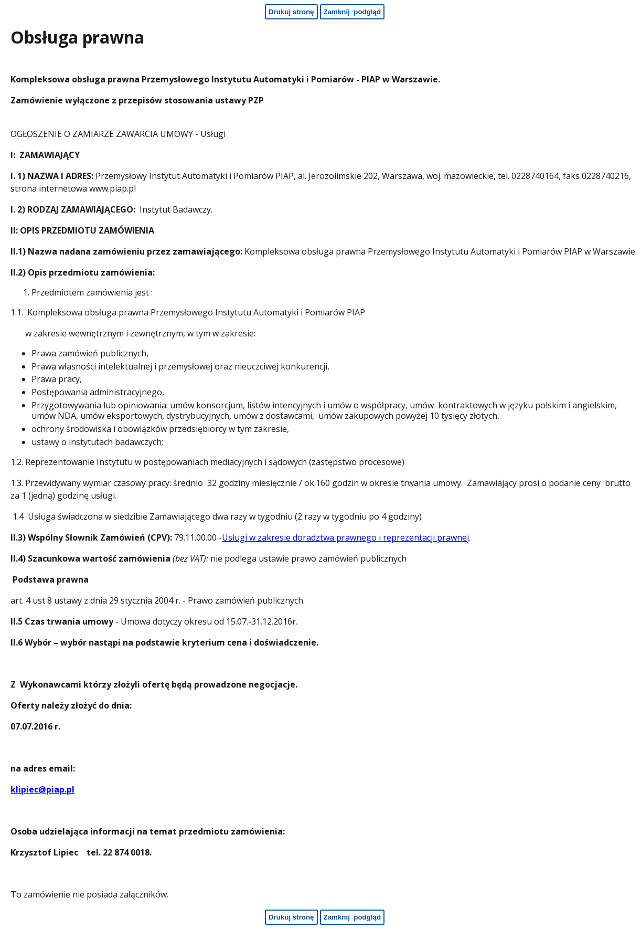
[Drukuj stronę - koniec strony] (291, 917)
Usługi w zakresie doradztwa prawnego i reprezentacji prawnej (345, 537)
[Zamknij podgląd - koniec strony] (352, 917)
